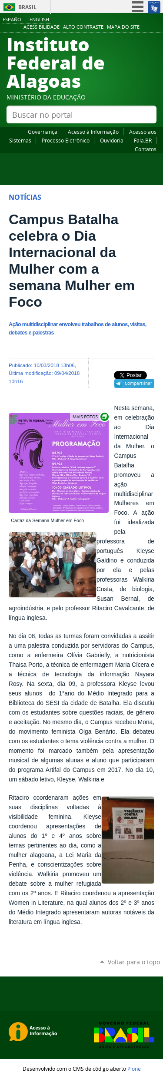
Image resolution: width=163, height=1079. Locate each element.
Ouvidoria (111, 140)
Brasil (27, 7)
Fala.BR (143, 140)
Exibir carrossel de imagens (90, 417)
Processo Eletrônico (66, 140)
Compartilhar (138, 383)
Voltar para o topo (134, 962)
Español (13, 19)
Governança (42, 131)
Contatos (145, 149)
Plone (134, 1068)
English (39, 19)
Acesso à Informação (93, 131)
